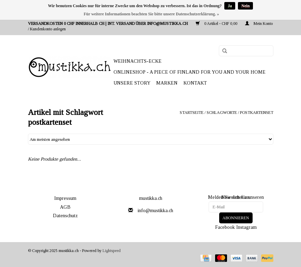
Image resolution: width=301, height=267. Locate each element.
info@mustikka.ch (155, 210)
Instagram (246, 227)
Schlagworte (222, 112)
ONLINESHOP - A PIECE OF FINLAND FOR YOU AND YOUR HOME (190, 72)
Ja (230, 5)
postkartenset (256, 112)
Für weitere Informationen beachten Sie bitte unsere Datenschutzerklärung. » (151, 14)
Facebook (225, 227)
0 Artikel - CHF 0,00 (217, 23)
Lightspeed (112, 250)
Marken (167, 83)
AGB (65, 207)
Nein (245, 5)
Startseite (192, 112)
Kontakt (195, 83)
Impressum (65, 198)
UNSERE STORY (132, 83)
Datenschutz (65, 215)
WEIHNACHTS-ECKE (138, 61)
